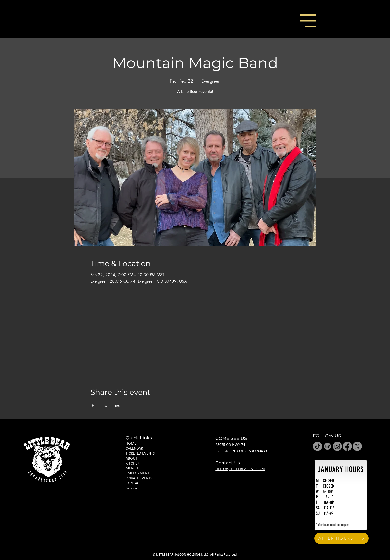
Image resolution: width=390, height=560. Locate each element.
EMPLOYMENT (137, 473)
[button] (308, 20)
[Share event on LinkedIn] (117, 405)
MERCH (132, 468)
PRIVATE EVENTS (139, 478)
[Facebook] (347, 446)
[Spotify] (327, 446)
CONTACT (133, 483)
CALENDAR (134, 449)
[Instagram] (337, 446)
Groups (131, 488)
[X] (357, 446)
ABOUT (131, 459)
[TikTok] (317, 446)
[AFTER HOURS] (341, 538)
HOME (131, 444)
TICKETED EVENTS (140, 454)
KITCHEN (133, 464)
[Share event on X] (105, 405)
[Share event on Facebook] (93, 405)
